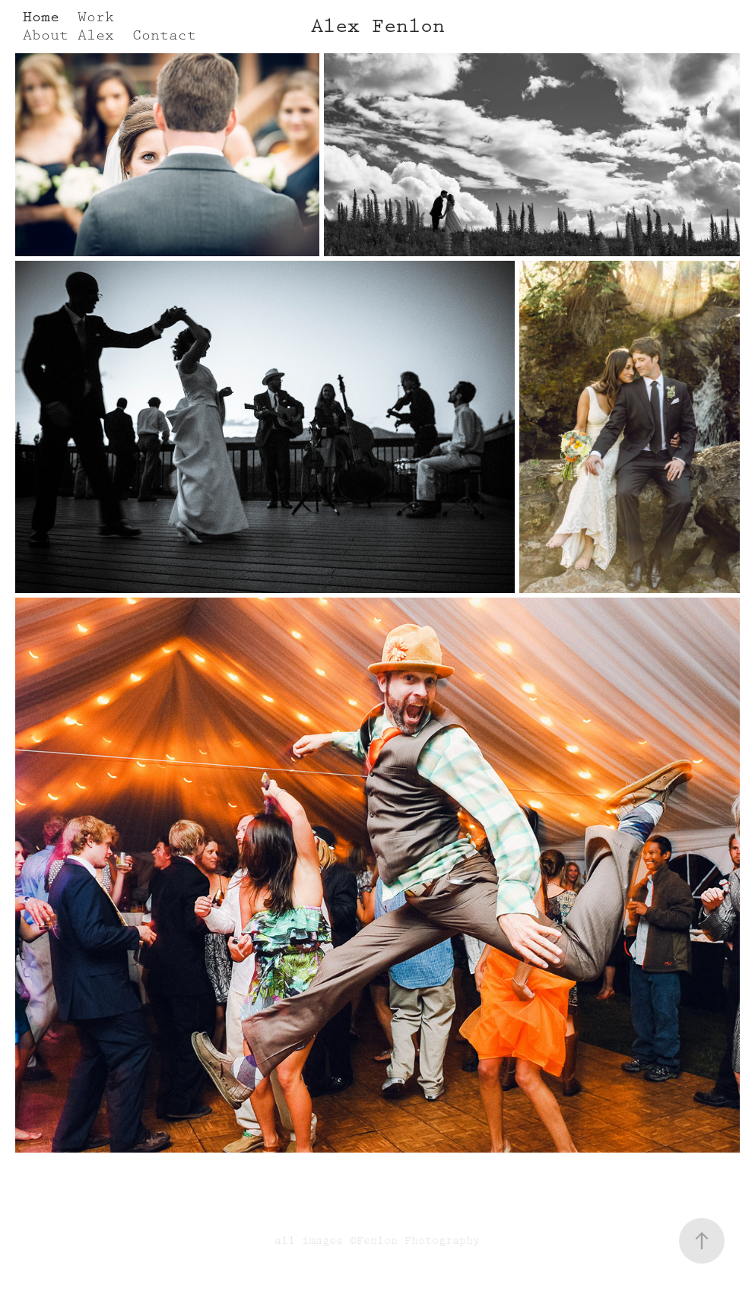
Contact (164, 35)
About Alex (68, 35)
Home (41, 17)
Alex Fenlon (378, 26)
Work (96, 17)
